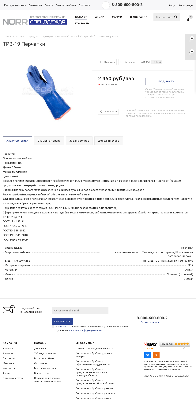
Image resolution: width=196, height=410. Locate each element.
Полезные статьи (13, 378)
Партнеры (9, 358)
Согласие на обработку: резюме (94, 388)
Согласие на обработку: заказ (93, 398)
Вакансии (8, 353)
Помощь (40, 342)
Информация (85, 342)
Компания (10, 342)
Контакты (9, 368)
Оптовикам (40, 363)
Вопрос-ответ (42, 373)
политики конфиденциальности (85, 330)
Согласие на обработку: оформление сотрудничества (93, 363)
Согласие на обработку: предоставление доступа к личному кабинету (91, 372)
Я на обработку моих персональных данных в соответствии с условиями (92, 328)
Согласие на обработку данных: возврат (94, 355)
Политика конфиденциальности (94, 348)
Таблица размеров (45, 353)
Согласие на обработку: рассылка (95, 393)
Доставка (40, 348)
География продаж (45, 368)
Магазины (8, 363)
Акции (6, 373)
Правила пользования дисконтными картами (47, 379)
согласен (62, 326)
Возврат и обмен (44, 358)
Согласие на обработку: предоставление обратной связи (95, 382)
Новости (8, 348)
